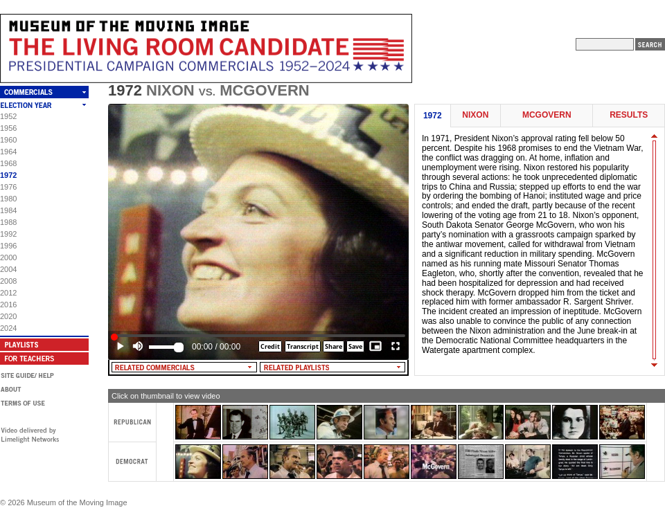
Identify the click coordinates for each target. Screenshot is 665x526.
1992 (8, 234)
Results (629, 115)
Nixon (475, 115)
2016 (8, 304)
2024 (8, 328)
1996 (8, 246)
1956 (8, 128)
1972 (8, 175)
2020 (8, 316)
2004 (8, 269)
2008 (8, 281)
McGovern (546, 115)
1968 (8, 163)
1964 (8, 151)
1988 (8, 222)
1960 (8, 140)
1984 (8, 210)
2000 (8, 257)
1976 (8, 187)
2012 (8, 293)
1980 (8, 198)
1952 (8, 116)
